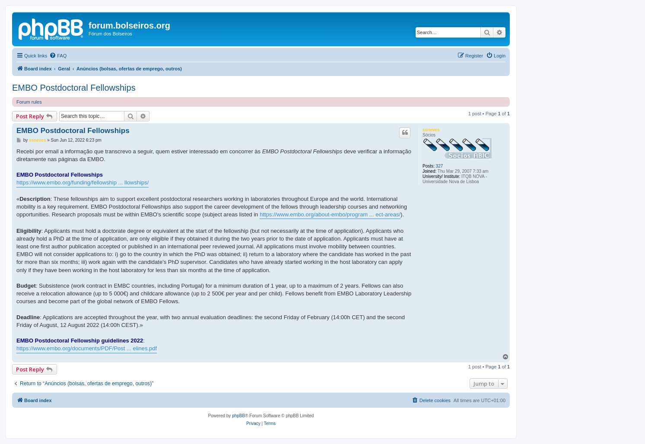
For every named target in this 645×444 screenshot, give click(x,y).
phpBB (238, 415)
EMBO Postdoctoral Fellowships (74, 87)
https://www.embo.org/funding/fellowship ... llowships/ (82, 182)
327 (439, 166)
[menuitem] (58, 56)
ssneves (431, 129)
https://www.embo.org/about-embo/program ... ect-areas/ (330, 214)
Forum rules (29, 102)
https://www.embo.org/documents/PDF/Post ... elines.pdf (86, 348)
